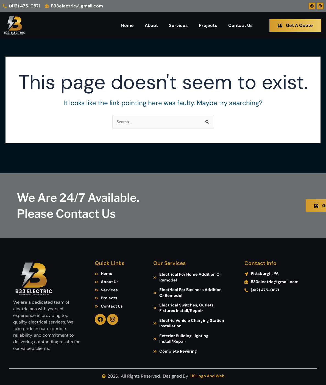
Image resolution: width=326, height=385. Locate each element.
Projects (208, 25)
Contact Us (240, 25)
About (151, 25)
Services (178, 25)
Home (127, 25)
